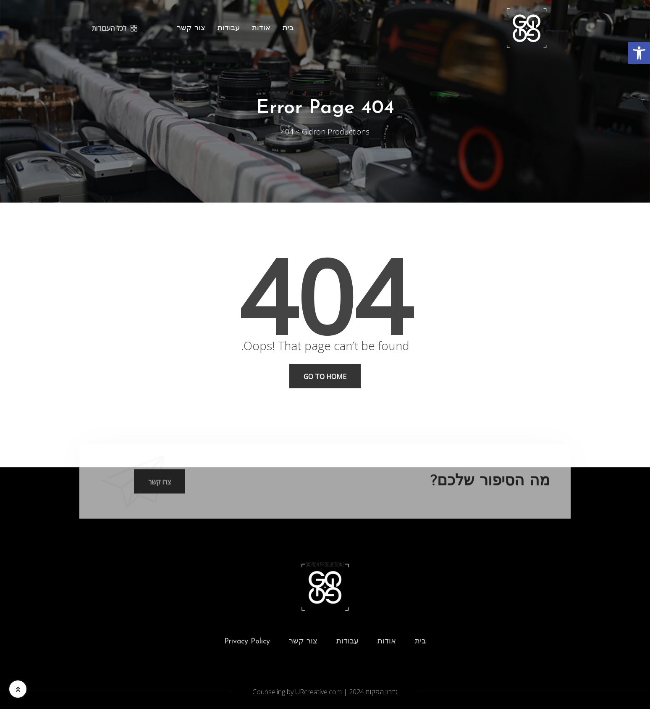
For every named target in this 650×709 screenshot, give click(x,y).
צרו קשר (159, 486)
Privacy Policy (247, 642)
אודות (261, 28)
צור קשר (191, 28)
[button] (639, 53)
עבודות (229, 28)
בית (288, 28)
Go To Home (325, 376)
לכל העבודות (114, 28)
